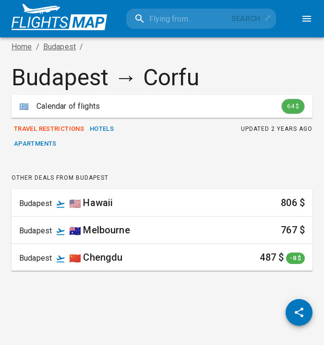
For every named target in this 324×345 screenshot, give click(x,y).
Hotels (101, 129)
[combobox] (177, 19)
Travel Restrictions (49, 129)
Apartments (35, 144)
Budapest (59, 46)
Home (22, 46)
